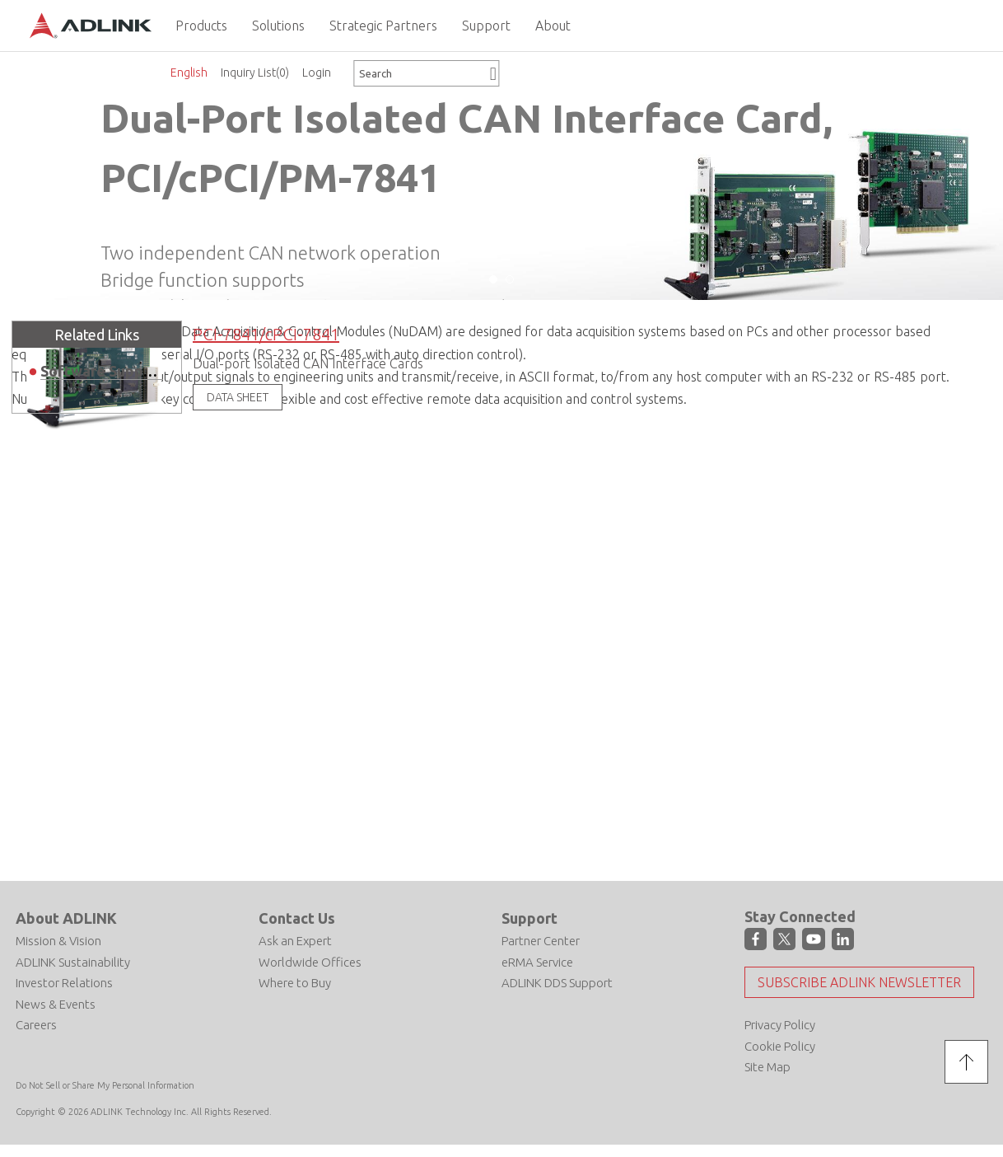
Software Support (102, 370)
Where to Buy (295, 983)
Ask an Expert (295, 941)
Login (316, 72)
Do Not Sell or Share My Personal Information (105, 1084)
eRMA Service (537, 961)
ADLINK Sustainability (73, 961)
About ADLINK (66, 917)
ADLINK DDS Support (557, 983)
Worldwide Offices (310, 961)
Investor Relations (64, 983)
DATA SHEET (237, 396)
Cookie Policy (779, 1045)
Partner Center (541, 941)
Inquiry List (255, 72)
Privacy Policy (779, 1024)
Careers (36, 1025)
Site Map (767, 1066)
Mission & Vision (58, 941)
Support (529, 917)
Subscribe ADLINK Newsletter (859, 981)
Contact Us (297, 917)
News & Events (56, 1003)
